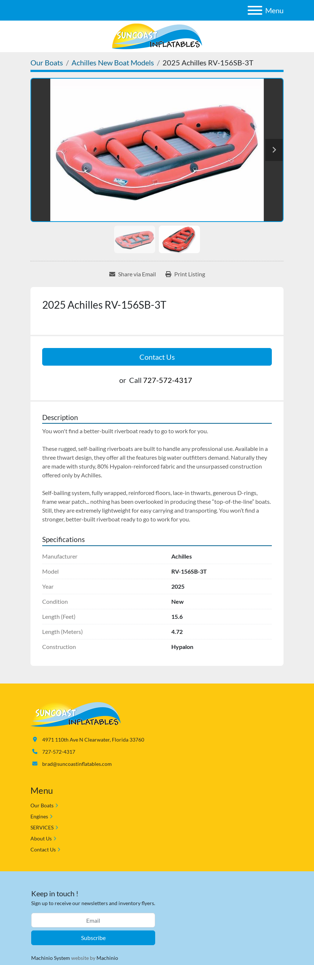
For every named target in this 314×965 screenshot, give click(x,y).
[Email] (93, 920)
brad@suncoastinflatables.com (77, 764)
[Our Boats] (46, 62)
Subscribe (93, 937)
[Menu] (255, 10)
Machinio (107, 958)
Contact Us (157, 356)
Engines (39, 816)
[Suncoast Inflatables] (75, 713)
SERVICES (42, 827)
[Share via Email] (133, 274)
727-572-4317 (167, 380)
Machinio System (50, 958)
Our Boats (42, 805)
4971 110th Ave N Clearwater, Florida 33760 (93, 739)
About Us (41, 838)
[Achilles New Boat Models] (113, 62)
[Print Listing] (185, 274)
